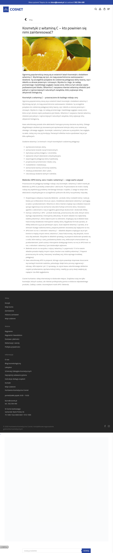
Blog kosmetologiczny (13, 363)
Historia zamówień (12, 315)
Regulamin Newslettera (13, 335)
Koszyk (7, 303)
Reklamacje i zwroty (12, 343)
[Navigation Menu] (108, 9)
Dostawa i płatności (12, 339)
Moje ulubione (10, 318)
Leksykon (8, 367)
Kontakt (8, 383)
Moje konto (9, 307)
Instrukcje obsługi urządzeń (15, 379)
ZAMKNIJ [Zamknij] (4, 547)
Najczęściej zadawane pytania (16, 375)
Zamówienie (9, 311)
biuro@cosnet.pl (11, 401)
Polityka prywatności (12, 347)
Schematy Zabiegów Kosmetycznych (18, 371)
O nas (7, 359)
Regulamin (9, 331)
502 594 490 (12, 404)
